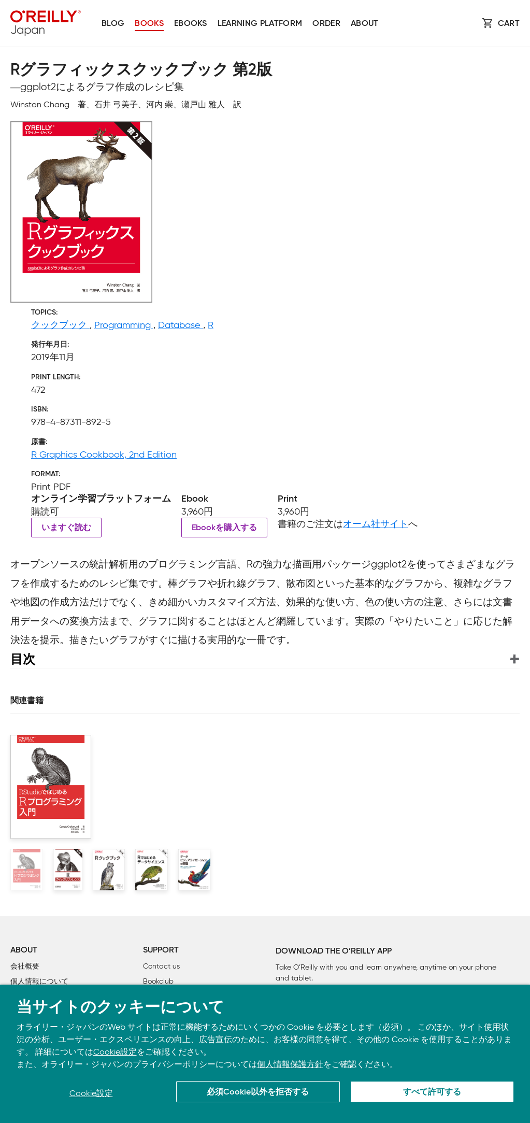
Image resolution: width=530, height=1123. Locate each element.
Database (180, 325)
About (365, 24)
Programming (123, 325)
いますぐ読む (66, 528)
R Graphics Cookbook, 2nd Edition (104, 454)
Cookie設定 (115, 1052)
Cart (509, 24)
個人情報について (39, 981)
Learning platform (260, 24)
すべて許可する (432, 1092)
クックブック (60, 325)
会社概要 (24, 966)
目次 (22, 659)
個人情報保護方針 (290, 1064)
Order (326, 24)
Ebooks (190, 24)
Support (161, 950)
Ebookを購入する (224, 528)
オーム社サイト (375, 524)
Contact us (161, 966)
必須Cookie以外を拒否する (258, 1092)
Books (149, 24)
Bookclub (158, 981)
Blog (113, 24)
